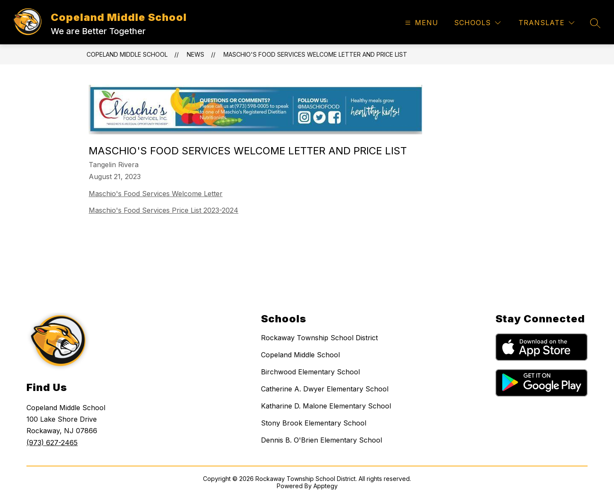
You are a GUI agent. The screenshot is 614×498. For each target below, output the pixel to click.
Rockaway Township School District (319, 337)
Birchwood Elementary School (310, 372)
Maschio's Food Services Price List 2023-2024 (163, 210)
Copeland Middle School (127, 54)
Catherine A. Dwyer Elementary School (324, 389)
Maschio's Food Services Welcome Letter (156, 193)
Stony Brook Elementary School (313, 423)
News (195, 54)
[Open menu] (420, 22)
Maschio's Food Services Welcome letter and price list (315, 54)
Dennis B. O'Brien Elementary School (321, 440)
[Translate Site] (546, 22)
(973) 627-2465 (52, 442)
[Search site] (595, 23)
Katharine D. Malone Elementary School (326, 406)
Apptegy (325, 485)
